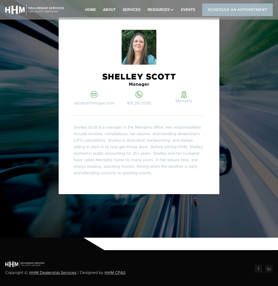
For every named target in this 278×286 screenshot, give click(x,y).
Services (131, 10)
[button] (161, 9)
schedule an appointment (237, 10)
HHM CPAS (115, 273)
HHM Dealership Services (52, 273)
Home (90, 10)
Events (188, 10)
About (109, 10)
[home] (34, 9)
